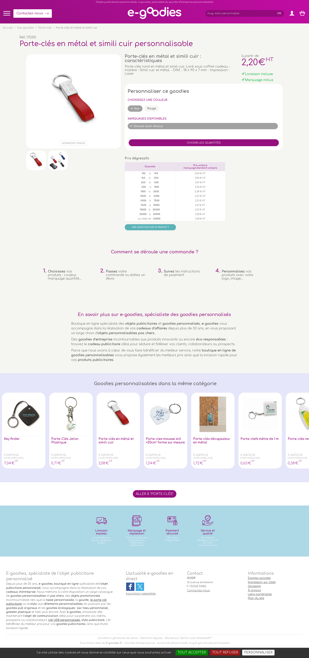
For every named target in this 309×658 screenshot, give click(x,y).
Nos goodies (25, 27)
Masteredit (203, 638)
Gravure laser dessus (148, 126)
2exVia (184, 638)
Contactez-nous (30, 13)
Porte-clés (44, 27)
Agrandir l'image (73, 143)
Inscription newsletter (141, 593)
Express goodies (259, 578)
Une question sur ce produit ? (150, 227)
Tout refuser (225, 652)
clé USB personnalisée (64, 620)
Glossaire (254, 586)
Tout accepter (192, 652)
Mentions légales (151, 638)
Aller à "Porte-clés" (154, 494)
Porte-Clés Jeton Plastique (65, 440)
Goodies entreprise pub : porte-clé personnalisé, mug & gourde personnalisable (177, 643)
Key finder (12, 439)
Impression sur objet (262, 582)
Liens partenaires (260, 594)
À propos (254, 590)
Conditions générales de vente (118, 638)
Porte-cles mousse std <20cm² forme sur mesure (164, 442)
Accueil (8, 27)
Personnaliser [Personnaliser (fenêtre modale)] (258, 652)
